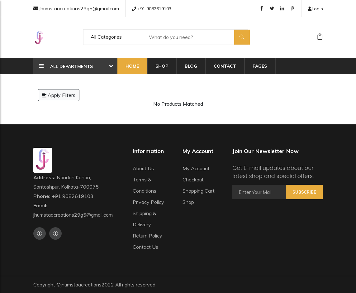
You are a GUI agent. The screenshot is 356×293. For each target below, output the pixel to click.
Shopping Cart (199, 191)
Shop (161, 66)
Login (315, 9)
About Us (143, 168)
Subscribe (304, 192)
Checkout (193, 179)
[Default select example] (113, 37)
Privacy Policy (148, 202)
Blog (191, 66)
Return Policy (147, 236)
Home (132, 66)
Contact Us (145, 247)
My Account (196, 168)
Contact (225, 66)
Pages (260, 66)
